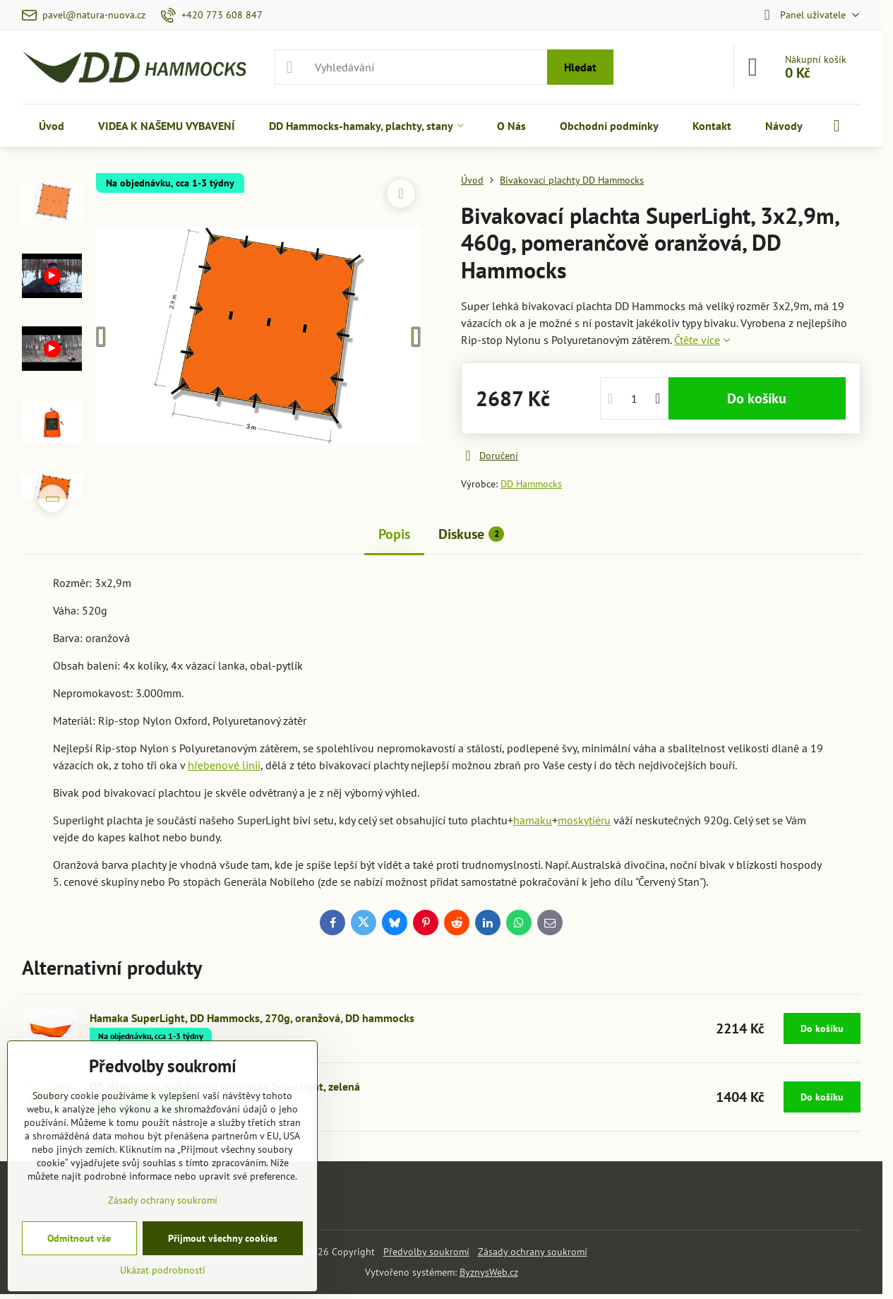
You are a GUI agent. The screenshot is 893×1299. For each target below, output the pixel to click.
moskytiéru (584, 820)
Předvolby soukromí (426, 1251)
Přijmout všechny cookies (222, 1238)
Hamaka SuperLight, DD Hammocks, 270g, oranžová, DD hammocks (252, 1018)
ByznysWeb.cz (489, 1272)
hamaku (532, 820)
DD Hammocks (531, 484)
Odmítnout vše (79, 1238)
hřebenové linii (224, 765)
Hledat (580, 67)
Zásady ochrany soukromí (532, 1251)
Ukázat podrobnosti (162, 1270)
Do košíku (756, 398)
